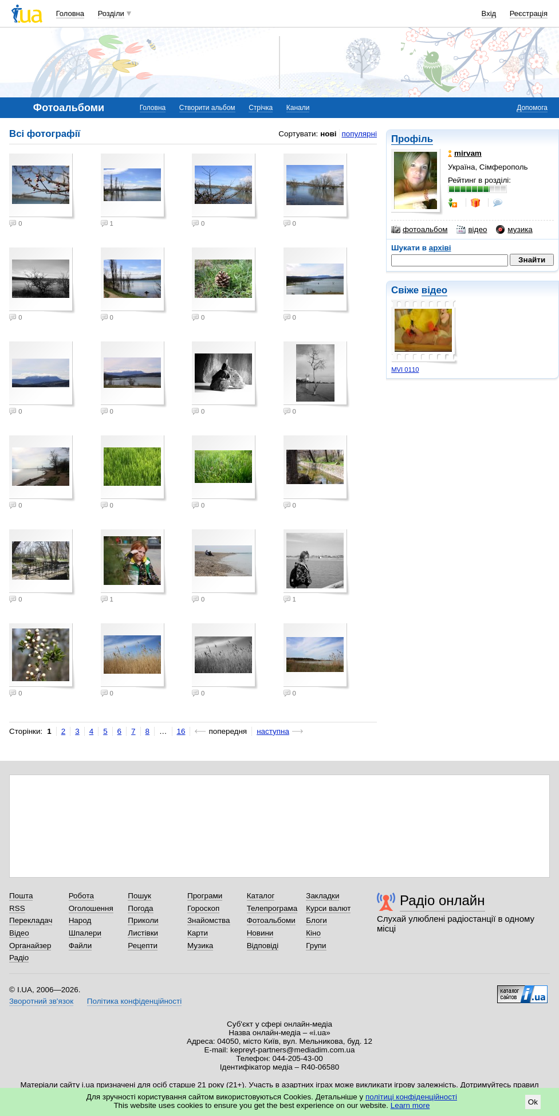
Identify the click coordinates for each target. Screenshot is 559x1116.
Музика (200, 945)
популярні (359, 133)
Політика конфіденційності (134, 1001)
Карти (197, 933)
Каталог (261, 895)
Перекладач (30, 920)
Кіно (313, 933)
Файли (80, 945)
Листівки (143, 933)
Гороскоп (203, 908)
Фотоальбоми (271, 920)
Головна (70, 13)
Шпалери (85, 933)
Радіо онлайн (442, 900)
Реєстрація (529, 13)
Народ (80, 920)
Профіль (412, 138)
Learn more (410, 1105)
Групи (316, 945)
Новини (260, 933)
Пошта (21, 895)
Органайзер (30, 945)
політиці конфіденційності (411, 1097)
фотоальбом (419, 229)
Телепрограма (272, 908)
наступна (273, 731)
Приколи (143, 920)
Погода (140, 908)
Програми (204, 895)
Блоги (316, 920)
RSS (17, 908)
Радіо (19, 957)
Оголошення (91, 908)
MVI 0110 (405, 369)
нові (328, 133)
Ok (533, 1102)
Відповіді (263, 945)
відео (471, 229)
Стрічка (261, 108)
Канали (298, 108)
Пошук (139, 895)
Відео (19, 933)
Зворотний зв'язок (41, 1001)
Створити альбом (207, 108)
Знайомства (208, 920)
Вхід (489, 13)
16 (181, 731)
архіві (440, 247)
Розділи (111, 13)
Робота (81, 895)
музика (514, 229)
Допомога (532, 108)
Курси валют (328, 908)
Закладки (322, 895)
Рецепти (143, 945)
